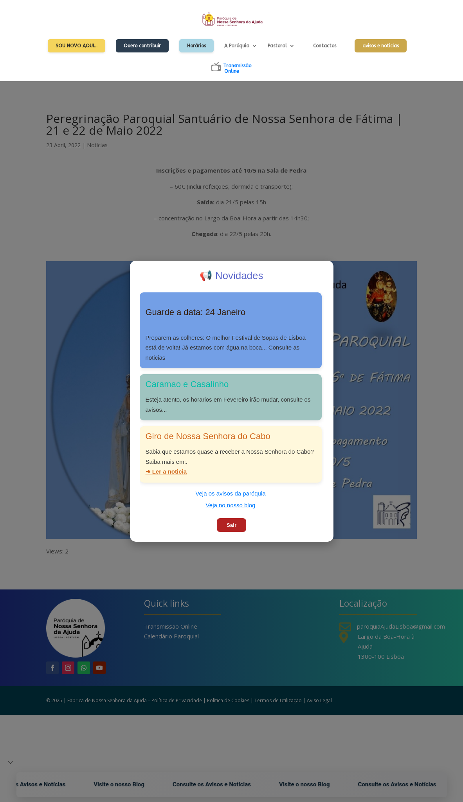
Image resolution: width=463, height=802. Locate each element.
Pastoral (277, 46)
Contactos (324, 46)
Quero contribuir (142, 46)
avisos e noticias (380, 46)
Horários (196, 46)
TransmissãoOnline (237, 68)
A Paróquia (236, 46)
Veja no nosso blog (231, 505)
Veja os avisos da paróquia (230, 493)
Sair (231, 525)
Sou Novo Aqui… (76, 46)
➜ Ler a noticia (166, 471)
